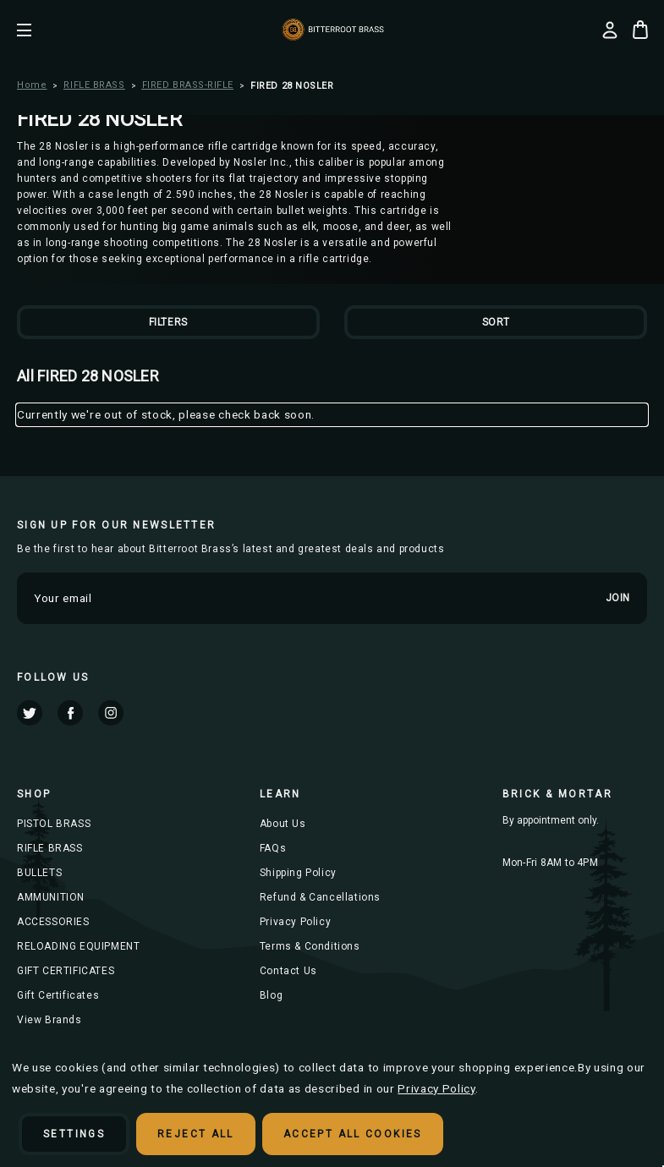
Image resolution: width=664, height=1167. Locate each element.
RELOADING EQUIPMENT (78, 946)
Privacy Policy (295, 922)
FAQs (273, 848)
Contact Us (288, 971)
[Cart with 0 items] (640, 29)
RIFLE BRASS (50, 848)
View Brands (49, 1020)
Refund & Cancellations (320, 897)
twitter (29, 713)
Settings (74, 1134)
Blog (271, 995)
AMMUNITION (51, 897)
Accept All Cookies (352, 1134)
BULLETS (39, 873)
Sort (496, 322)
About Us (283, 824)
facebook (70, 713)
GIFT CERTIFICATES (65, 971)
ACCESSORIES (53, 922)
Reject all (195, 1134)
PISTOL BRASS (54, 824)
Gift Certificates (58, 995)
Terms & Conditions (310, 946)
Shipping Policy (298, 873)
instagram (111, 713)
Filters (168, 322)
